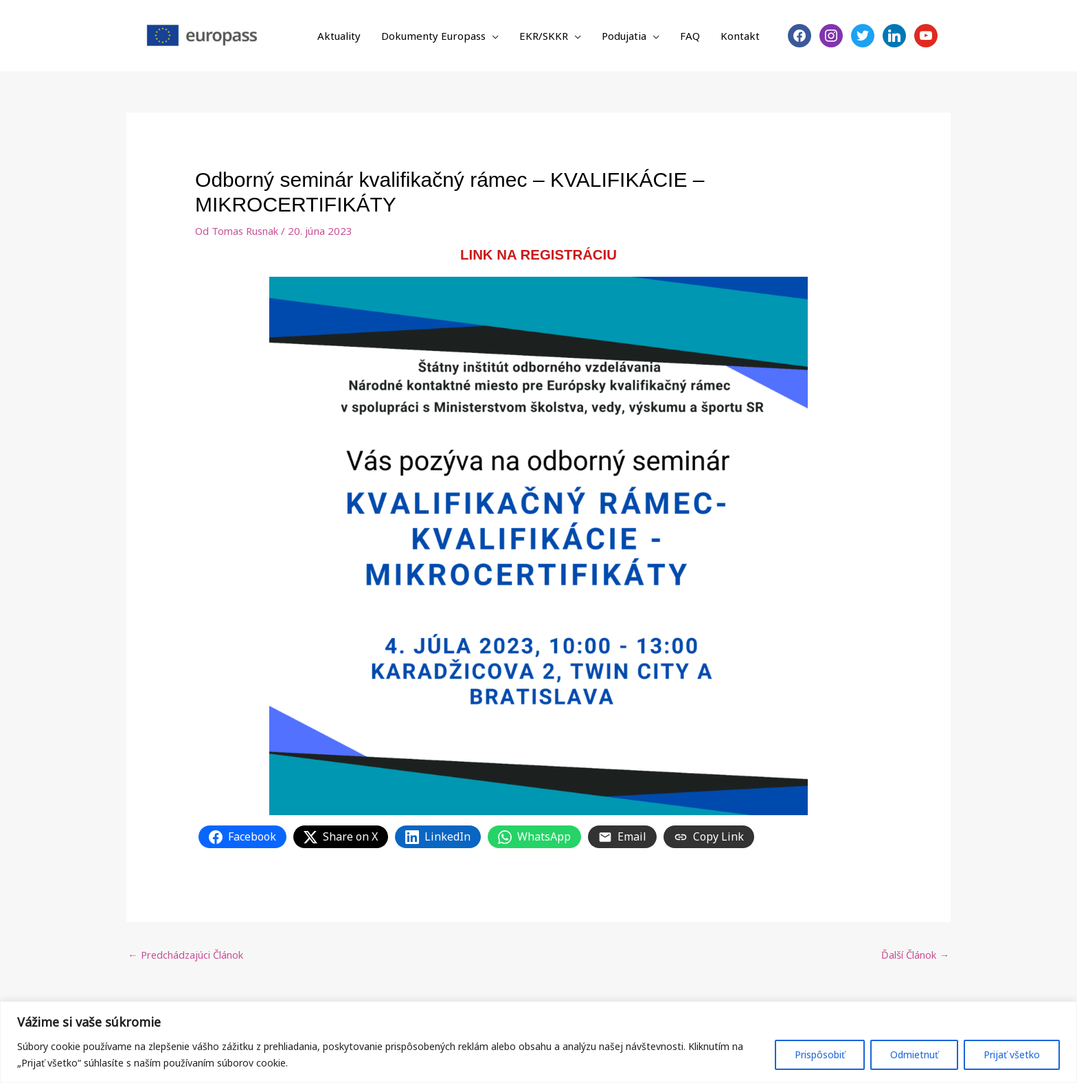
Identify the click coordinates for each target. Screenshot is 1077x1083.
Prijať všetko (1012, 1054)
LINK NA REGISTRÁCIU (539, 254)
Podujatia (624, 36)
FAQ (690, 36)
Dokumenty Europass (433, 36)
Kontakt (740, 36)
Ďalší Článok (913, 955)
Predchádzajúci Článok (188, 955)
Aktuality (339, 36)
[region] (538, 1042)
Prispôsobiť (820, 1054)
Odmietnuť (914, 1054)
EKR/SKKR (543, 36)
